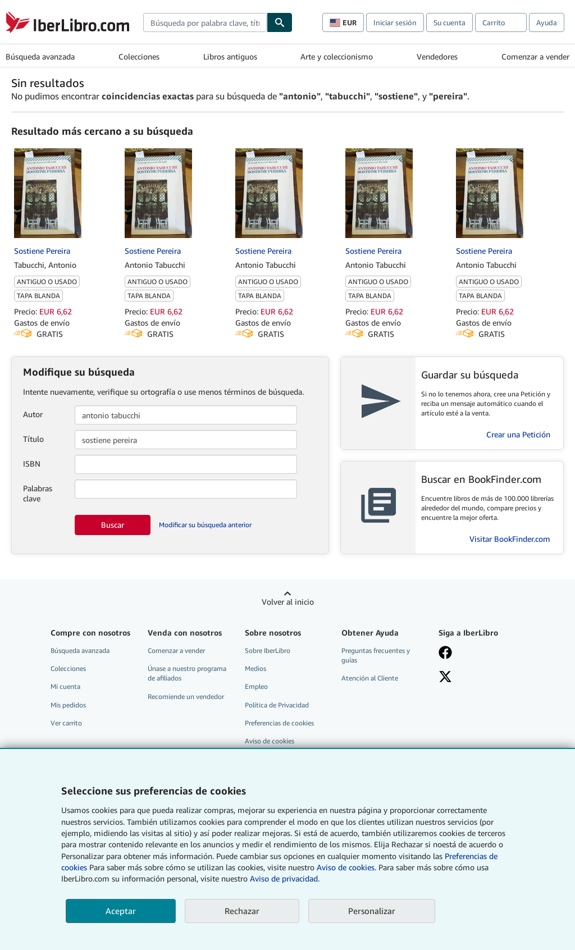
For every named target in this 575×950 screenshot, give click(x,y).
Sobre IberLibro (267, 650)
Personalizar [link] (371, 911)
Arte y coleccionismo (336, 56)
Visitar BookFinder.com (509, 538)
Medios (255, 668)
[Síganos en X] (445, 677)
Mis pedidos (68, 705)
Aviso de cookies (269, 741)
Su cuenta (449, 22)
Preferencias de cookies (279, 723)
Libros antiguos (230, 56)
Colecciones (138, 56)
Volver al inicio (288, 601)
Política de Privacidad (277, 705)
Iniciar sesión (395, 22)
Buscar (112, 524)
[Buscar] (279, 22)
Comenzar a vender (535, 56)
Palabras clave (37, 493)
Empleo (256, 686)
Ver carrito (66, 723)
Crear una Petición (518, 434)
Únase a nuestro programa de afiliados (187, 673)
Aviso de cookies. (346, 867)
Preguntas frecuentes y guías (375, 655)
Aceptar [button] (121, 911)
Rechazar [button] (242, 911)
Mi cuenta (65, 686)
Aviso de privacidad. (285, 878)
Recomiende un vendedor (186, 696)
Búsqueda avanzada (40, 56)
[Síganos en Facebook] (445, 653)
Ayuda (546, 22)
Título (33, 439)
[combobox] (205, 22)
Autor (33, 414)
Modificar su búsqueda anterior (205, 524)
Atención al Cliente (369, 678)
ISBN (31, 463)
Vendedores (437, 56)
